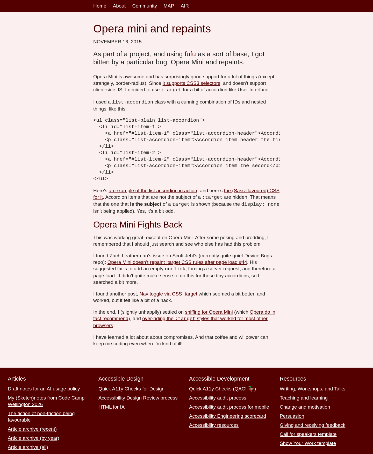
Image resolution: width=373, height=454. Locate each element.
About (119, 6)
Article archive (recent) (32, 427)
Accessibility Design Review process (138, 396)
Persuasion (292, 414)
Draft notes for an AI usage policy (44, 387)
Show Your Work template (308, 441)
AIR (185, 6)
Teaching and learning (304, 396)
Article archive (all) (28, 445)
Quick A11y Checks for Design (131, 387)
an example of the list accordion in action (153, 190)
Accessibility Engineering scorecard (227, 414)
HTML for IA (111, 405)
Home (99, 6)
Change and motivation (305, 405)
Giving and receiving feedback (312, 423)
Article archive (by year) (33, 436)
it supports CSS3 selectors (191, 83)
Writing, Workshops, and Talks (312, 387)
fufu (190, 54)
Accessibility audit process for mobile (229, 405)
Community (144, 6)
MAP (168, 6)
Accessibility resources (214, 423)
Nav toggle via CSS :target (168, 292)
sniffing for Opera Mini (209, 310)
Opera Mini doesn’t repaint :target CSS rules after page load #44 (177, 261)
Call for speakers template (308, 432)
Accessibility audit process (217, 396)
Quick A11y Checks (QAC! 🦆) (222, 387)
